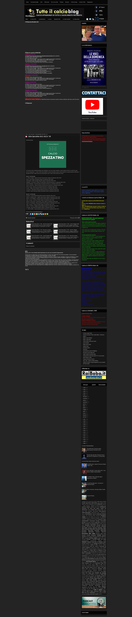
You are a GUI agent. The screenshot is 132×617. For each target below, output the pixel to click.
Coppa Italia (97, 522)
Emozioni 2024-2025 (88, 532)
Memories (101, 557)
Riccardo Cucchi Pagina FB (88, 352)
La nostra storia (76, 19)
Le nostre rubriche (66, 19)
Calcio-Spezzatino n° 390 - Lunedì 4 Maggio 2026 (69, 223)
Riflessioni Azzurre (102, 570)
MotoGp (84, 560)
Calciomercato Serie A (95, 512)
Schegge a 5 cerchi (85, 574)
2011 (84, 437)
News (83, 561)
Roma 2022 (94, 571)
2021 (84, 419)
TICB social (46, 2)
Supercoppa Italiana (102, 579)
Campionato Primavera (101, 513)
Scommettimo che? (97, 574)
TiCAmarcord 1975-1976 (87, 585)
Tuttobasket (92, 592)
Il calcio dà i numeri (93, 546)
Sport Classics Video (87, 357)
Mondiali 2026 (98, 558)
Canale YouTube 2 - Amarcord (88, 118)
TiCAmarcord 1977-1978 (87, 586)
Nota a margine (100, 561)
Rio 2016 (90, 571)
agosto (84, 403)
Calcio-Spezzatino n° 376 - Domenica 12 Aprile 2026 (41, 229)
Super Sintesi (97, 578)
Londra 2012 (86, 557)
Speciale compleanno (101, 575)
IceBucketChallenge (85, 546)
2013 (84, 434)
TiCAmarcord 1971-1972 (92, 582)
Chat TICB (88, 516)
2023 (84, 393)
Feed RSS (93, 19)
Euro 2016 (97, 536)
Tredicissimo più (90, 589)
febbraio (85, 415)
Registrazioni (90, 2)
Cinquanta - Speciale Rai (86, 519)
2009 (84, 441)
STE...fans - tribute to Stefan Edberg (90, 360)
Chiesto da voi (94, 516)
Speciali (91, 577)
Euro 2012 (92, 536)
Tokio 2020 (93, 588)
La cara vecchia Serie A (92, 551)
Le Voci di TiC (33, 19)
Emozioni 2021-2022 (101, 529)
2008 (84, 443)
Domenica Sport (86, 347)
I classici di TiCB (93, 544)
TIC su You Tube (54, 2)
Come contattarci (94, 519)
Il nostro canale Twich (87, 333)
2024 (84, 391)
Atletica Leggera (100, 508)
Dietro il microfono (85, 523)
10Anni (87, 501)
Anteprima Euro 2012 (94, 507)
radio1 (90, 568)
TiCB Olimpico (102, 586)
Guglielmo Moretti (102, 540)
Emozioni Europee (86, 535)
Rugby (104, 571)
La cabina (84, 551)
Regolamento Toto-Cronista (87, 570)
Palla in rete (91, 563)
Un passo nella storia (90, 594)
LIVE (41, 2)
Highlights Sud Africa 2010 (99, 543)
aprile (84, 411)
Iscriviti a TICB (82, 2)
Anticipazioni (103, 507)
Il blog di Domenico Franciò (88, 359)
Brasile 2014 (94, 509)
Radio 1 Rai (100, 567)
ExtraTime (85, 349)
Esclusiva (88, 536)
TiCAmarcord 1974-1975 (101, 584)
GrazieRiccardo (93, 540)
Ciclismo (104, 516)
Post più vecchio (74, 217)
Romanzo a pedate (100, 571)
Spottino (95, 577)
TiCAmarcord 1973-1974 (90, 584)
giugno (84, 407)
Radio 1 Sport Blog (87, 339)
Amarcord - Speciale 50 (91, 505)
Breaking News (100, 509)
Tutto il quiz (86, 592)
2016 (84, 428)
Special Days (87, 575)
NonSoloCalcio (91, 561)
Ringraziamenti (84, 571)
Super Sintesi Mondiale (91, 579)
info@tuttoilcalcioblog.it (87, 141)
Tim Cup (88, 588)
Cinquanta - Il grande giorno (101, 518)
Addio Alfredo (94, 502)
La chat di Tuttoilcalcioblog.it (87, 445)
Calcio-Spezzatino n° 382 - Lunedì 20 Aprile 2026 (42, 235)
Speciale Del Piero (85, 577)
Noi (85, 561)
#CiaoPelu (84, 501)
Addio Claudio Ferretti (102, 502)
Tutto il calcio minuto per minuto (89, 341)
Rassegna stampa (102, 568)
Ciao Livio (99, 516)
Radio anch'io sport (87, 344)
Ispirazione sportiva (85, 550)
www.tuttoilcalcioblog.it (37, 211)
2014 (84, 432)
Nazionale (98, 560)
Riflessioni (95, 570)
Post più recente (31, 217)
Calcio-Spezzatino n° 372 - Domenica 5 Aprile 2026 (68, 235)
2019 (84, 422)
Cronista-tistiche (103, 522)
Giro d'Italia (103, 539)
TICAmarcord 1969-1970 (95, 581)
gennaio (84, 416)
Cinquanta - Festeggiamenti (90, 518)
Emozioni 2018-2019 (92, 527)
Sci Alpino (92, 574)
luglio (84, 405)
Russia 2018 (84, 572)
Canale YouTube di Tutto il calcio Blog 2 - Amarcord (93, 334)
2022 (84, 394)
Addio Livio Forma (85, 504)
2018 (84, 424)
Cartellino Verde (85, 515)
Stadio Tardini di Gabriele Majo (89, 354)
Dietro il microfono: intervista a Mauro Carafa (96, 489)
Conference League (102, 519)
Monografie (103, 558)
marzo (84, 413)
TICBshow (84, 588)
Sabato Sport (85, 346)
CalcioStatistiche (88, 513)
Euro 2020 (101, 536)
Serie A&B (103, 574)
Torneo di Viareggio (99, 588)
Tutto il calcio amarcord (92, 591)
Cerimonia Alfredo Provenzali (94, 515)
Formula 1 (89, 539)
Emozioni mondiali (96, 535)
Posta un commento (30, 246)
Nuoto (83, 563)
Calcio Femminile (88, 511)
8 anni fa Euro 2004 (92, 501)
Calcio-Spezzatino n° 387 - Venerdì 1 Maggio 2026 (68, 229)
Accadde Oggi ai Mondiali (101, 501)
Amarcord (99, 504)
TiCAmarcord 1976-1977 (100, 585)
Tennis (87, 581)
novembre (85, 398)
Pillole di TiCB (99, 564)
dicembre (85, 396)
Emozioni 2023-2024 (100, 530)
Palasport (87, 563)
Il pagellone (87, 547)
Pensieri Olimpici (91, 564)
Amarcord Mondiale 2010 (101, 505)
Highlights (84, 542)
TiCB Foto (95, 586)
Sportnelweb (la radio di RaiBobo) (90, 350)
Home (27, 2)
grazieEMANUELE (85, 540)
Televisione (84, 581)
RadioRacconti (94, 568)
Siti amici (67, 2)
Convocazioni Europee (94, 520)
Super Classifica (90, 578)
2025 (84, 389)
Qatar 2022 (84, 567)
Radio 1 (84, 336)
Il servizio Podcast (90, 495)
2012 (84, 435)
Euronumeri (87, 537)
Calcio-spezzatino (32, 134)
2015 (84, 430)
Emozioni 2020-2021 (90, 529)
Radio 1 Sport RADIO (87, 337)
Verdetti (96, 594)
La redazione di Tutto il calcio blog (97, 553)
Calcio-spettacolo (102, 511)
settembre (85, 402)
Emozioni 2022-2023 (87, 530)
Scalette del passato (100, 573)
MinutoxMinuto (91, 558)
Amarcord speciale (86, 507)
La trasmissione (42, 19)
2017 (84, 426)
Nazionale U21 (103, 560)
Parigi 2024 (103, 563)
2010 (84, 439)
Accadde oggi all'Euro (86, 502)
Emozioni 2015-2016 (86, 526)
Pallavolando (97, 563)
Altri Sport (95, 504)
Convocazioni (85, 520)
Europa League (93, 537)
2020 (84, 421)
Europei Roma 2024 (102, 537)
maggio (84, 409)
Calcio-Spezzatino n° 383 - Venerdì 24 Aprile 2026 (42, 223)
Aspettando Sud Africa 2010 (88, 508)
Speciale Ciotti (93, 575)
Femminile (84, 539)
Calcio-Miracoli (95, 511)
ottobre (84, 400)
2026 (84, 387)
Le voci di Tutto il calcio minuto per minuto (90, 461)
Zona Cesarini (86, 342)
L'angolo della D (93, 550)
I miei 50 (100, 544)
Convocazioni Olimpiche (90, 522)
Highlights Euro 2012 (89, 543)
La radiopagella (87, 553)
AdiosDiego (91, 504)
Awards (89, 509)
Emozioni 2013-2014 (90, 525)
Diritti (91, 523)
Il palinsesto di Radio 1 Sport (96, 547)
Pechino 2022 (84, 564)
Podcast (61, 2)
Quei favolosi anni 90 (92, 567)
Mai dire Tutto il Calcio (94, 557)
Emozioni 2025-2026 (101, 531)
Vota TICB (100, 594)
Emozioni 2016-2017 (96, 526)
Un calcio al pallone (98, 592)
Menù (27, 19)
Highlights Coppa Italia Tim (92, 542)
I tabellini (104, 544)
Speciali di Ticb (57, 19)
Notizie (104, 561)
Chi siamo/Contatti (34, 2)
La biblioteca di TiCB (101, 550)
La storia (49, 19)
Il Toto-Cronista (74, 2)
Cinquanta (84, 518)
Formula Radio (96, 539)
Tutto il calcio (97, 590)
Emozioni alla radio (88, 533)
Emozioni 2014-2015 (101, 525)
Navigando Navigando (90, 560)
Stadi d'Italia (99, 577)
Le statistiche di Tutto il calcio (89, 554)
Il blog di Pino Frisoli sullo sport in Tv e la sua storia (93, 355)
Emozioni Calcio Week (101, 533)
